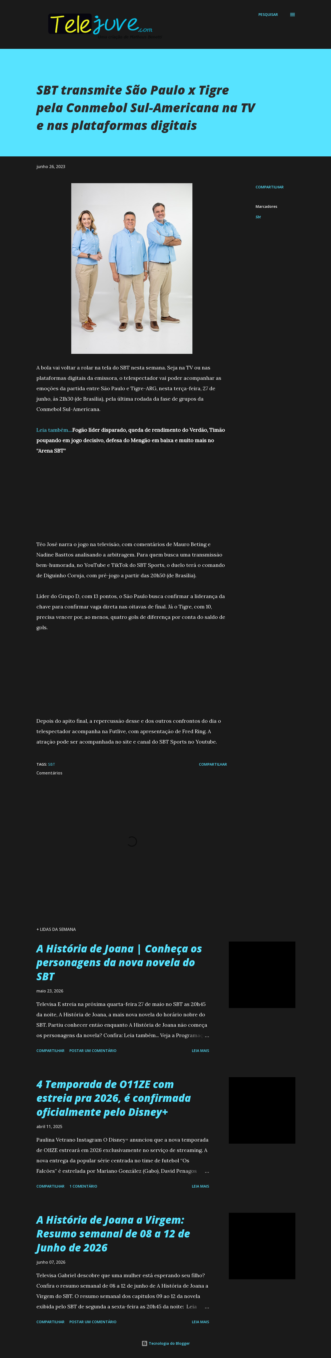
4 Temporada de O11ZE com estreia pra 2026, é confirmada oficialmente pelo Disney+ (113, 1098)
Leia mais (200, 1050)
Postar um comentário (92, 1050)
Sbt (258, 216)
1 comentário (83, 1186)
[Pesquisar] (268, 14)
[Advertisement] (131, 492)
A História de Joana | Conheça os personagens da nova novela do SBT (119, 962)
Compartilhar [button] (270, 186)
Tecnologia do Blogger (165, 1343)
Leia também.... (54, 430)
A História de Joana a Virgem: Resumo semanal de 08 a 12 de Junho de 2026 (113, 1234)
